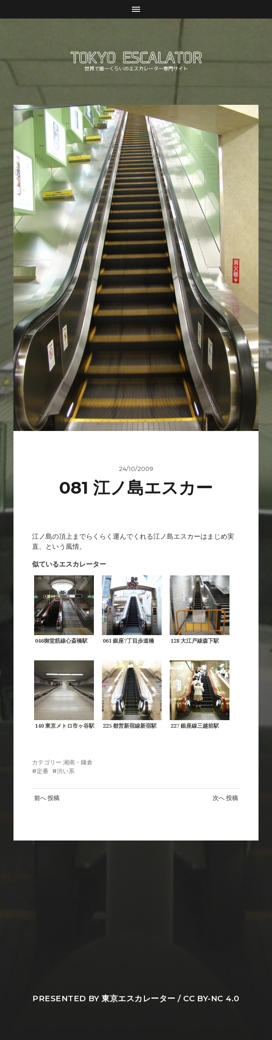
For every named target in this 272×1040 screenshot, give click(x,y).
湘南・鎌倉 (78, 762)
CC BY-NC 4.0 (211, 998)
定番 (42, 771)
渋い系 (66, 771)
